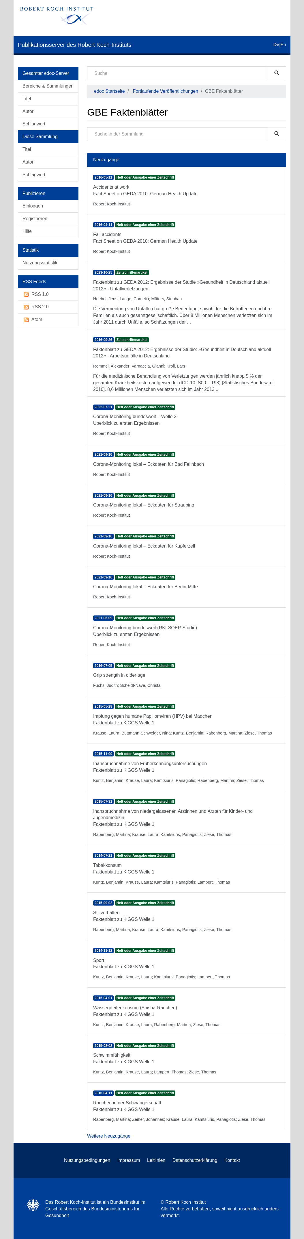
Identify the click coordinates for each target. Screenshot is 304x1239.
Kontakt (232, 1160)
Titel (26, 98)
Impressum (128, 1160)
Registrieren (34, 218)
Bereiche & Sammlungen (48, 86)
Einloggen (32, 205)
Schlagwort (33, 123)
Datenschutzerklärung (194, 1160)
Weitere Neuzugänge (108, 1136)
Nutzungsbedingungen (87, 1160)
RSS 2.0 (35, 307)
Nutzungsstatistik (39, 262)
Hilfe (27, 231)
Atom (32, 319)
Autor (27, 111)
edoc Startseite (109, 91)
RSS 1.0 (35, 294)
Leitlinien (156, 1160)
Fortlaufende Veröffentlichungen (165, 91)
